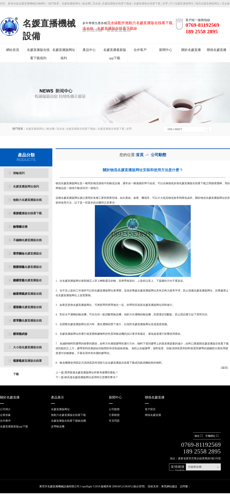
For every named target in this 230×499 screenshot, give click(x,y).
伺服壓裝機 (194, 466)
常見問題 (114, 420)
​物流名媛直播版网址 (68, 183)
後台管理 (138, 486)
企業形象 (5, 415)
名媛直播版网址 (71, 3)
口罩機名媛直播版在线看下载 (27, 323)
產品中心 (89, 50)
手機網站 (212, 435)
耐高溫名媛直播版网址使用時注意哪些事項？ (91, 377)
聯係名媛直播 (216, 50)
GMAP (127, 486)
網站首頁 (12, 50)
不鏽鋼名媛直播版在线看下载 (27, 243)
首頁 (140, 155)
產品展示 (57, 397)
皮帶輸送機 (20, 226)
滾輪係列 (19, 173)
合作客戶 (140, 50)
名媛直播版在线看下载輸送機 (27, 216)
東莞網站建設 (169, 486)
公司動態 (158, 155)
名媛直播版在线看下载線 (117, 3)
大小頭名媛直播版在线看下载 (27, 350)
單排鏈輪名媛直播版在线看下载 (27, 256)
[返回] (224, 367)
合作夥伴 (5, 420)
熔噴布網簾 (20, 333)
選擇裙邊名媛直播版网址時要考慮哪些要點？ (91, 372)
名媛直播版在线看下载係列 (38, 54)
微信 (199, 435)
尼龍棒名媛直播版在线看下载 (27, 310)
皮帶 (165, 3)
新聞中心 (165, 50)
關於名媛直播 (191, 50)
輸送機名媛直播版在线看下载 (27, 296)
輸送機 (86, 3)
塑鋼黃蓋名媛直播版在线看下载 (27, 283)
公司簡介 (5, 409)
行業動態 (114, 415)
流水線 (96, 3)
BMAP (117, 486)
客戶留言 (150, 409)
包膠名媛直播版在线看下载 (27, 363)
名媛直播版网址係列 (63, 54)
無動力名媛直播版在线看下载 (27, 202)
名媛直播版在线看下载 (147, 3)
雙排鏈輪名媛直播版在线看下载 (27, 269)
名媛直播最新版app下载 (114, 54)
